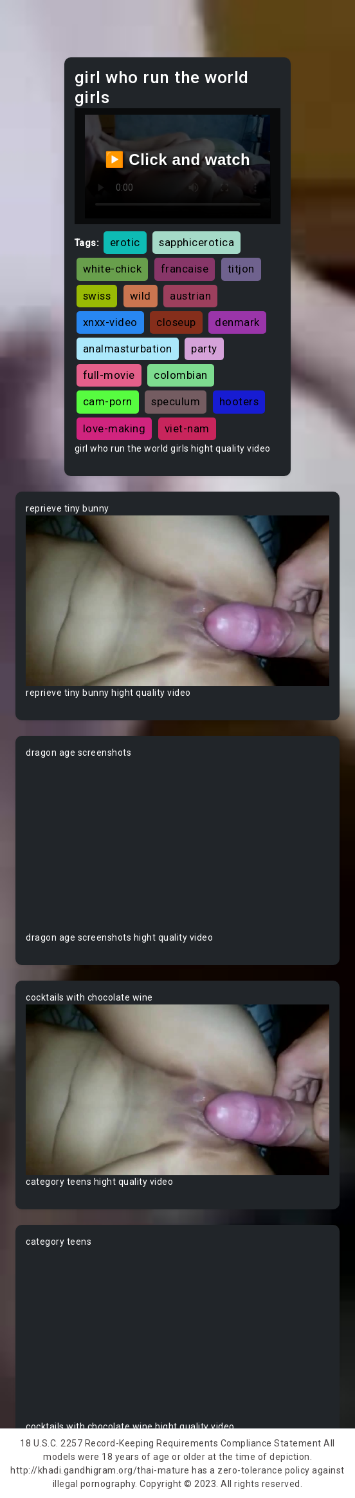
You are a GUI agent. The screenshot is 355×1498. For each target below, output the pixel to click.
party (204, 348)
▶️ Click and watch (178, 159)
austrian (190, 295)
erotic (125, 242)
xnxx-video (110, 322)
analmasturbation (127, 348)
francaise (185, 268)
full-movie (109, 375)
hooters (239, 401)
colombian (181, 375)
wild (140, 295)
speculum (175, 401)
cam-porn (107, 401)
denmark (237, 322)
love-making (114, 428)
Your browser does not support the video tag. (177, 601)
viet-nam (187, 428)
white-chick (112, 268)
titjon (241, 268)
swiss (97, 295)
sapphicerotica (196, 242)
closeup (176, 322)
